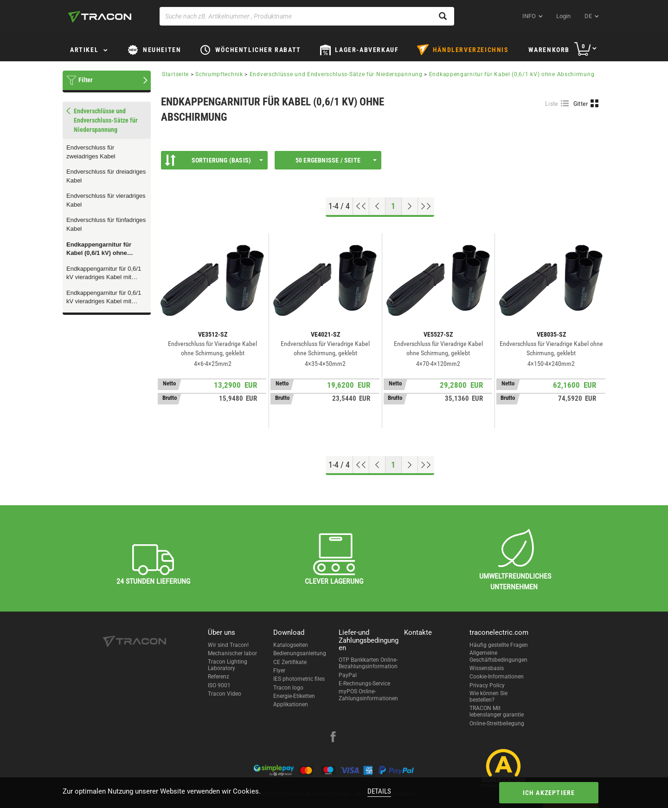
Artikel (84, 49)
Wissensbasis (486, 668)
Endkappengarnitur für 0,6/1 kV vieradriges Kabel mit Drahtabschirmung (103, 273)
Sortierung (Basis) (214, 160)
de (588, 16)
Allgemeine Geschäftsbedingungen (498, 656)
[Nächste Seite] (410, 206)
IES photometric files (299, 679)
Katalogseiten (290, 645)
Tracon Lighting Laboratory (227, 664)
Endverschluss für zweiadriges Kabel (91, 152)
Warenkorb (549, 49)
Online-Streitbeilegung (496, 723)
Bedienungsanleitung (299, 653)
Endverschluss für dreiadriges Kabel (106, 176)
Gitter (580, 103)
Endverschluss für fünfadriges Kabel (106, 224)
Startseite (175, 74)
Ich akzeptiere (549, 792)
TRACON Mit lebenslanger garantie (496, 711)
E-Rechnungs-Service (364, 683)
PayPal (348, 675)
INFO (529, 16)
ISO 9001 (219, 685)
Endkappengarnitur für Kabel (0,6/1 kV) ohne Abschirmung (98, 249)
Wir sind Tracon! (228, 645)
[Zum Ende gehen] (426, 206)
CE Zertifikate (290, 662)
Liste (552, 103)
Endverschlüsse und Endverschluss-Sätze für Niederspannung (336, 74)
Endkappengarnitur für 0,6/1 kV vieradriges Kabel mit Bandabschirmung (103, 297)
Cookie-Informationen (496, 676)
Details (379, 791)
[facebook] (333, 738)
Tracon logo (288, 687)
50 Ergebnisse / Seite (336, 160)
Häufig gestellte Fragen (498, 645)
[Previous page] (377, 206)
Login (563, 16)
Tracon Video (224, 694)
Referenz (218, 676)
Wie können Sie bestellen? (488, 696)
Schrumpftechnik (219, 74)
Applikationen (290, 704)
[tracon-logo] (100, 16)
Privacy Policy (487, 685)
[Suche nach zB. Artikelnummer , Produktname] (307, 16)
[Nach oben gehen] (361, 206)
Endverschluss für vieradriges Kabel (106, 200)
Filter (85, 80)
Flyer (279, 670)
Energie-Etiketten (294, 696)
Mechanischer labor (232, 653)
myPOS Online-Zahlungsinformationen (368, 694)
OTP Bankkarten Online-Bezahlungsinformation (368, 663)
